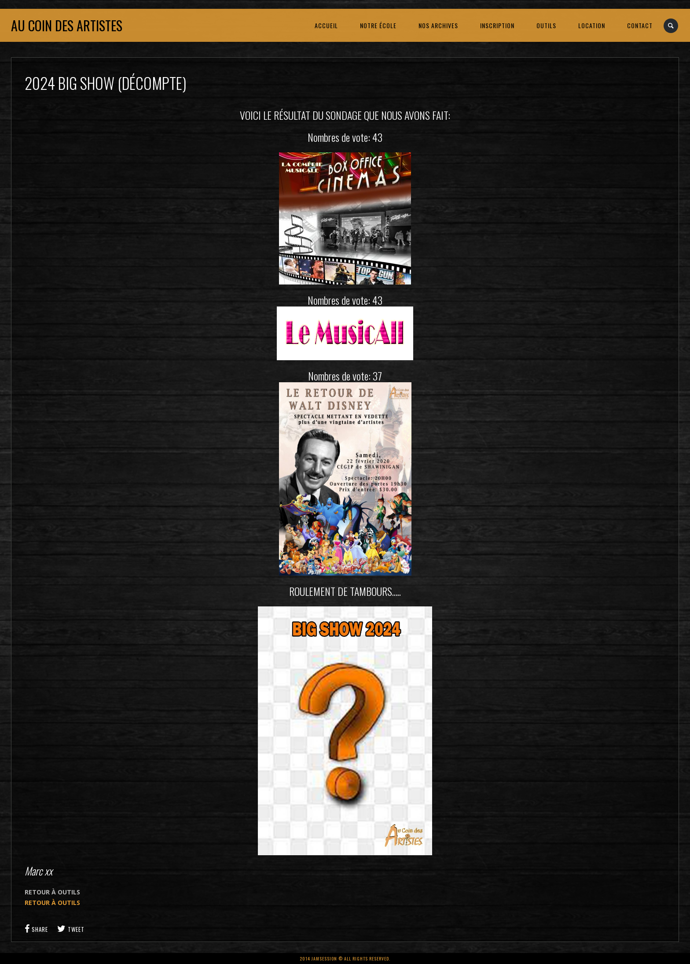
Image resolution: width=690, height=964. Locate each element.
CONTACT (640, 25)
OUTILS (546, 25)
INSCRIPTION (497, 25)
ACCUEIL (326, 25)
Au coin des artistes (66, 25)
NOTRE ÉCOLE (378, 25)
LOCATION (591, 25)
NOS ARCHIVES (438, 25)
